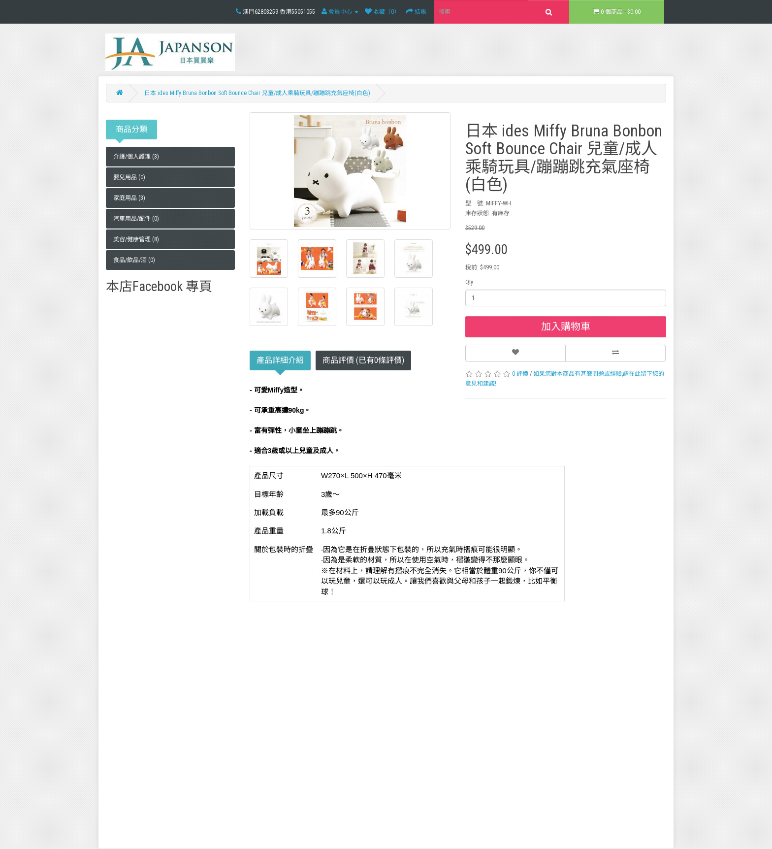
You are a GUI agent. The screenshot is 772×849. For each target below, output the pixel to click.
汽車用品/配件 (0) (136, 218)
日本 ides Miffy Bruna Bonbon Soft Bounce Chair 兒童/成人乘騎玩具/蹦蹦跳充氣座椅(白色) (257, 93)
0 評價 (520, 373)
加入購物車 (565, 326)
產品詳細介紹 (280, 363)
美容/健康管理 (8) (136, 239)
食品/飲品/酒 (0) (134, 260)
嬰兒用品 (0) (129, 177)
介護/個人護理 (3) (136, 156)
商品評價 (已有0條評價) (363, 360)
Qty (469, 282)
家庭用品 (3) (129, 198)
